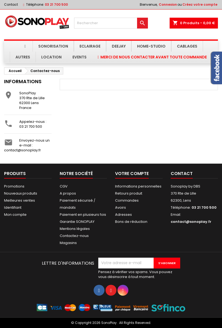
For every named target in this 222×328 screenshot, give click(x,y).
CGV (64, 186)
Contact (11, 4)
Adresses (123, 214)
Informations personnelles (138, 186)
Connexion (168, 4)
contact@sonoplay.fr (22, 150)
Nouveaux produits (20, 193)
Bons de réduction (131, 221)
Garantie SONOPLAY (77, 221)
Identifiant (12, 207)
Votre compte (132, 173)
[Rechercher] (111, 23)
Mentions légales (75, 228)
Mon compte (15, 214)
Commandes (127, 200)
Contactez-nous (74, 235)
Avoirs (120, 207)
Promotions (14, 186)
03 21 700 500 (56, 4)
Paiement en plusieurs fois (83, 214)
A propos (68, 193)
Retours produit (128, 193)
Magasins (68, 242)
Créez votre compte (199, 4)
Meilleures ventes (19, 200)
